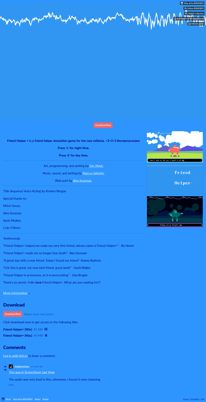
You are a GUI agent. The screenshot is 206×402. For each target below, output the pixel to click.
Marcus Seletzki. (93, 173)
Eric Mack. (96, 166)
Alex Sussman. (82, 180)
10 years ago (37, 366)
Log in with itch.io (15, 356)
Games (186, 399)
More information (16, 293)
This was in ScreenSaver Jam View (32, 372)
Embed (45, 399)
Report (37, 399)
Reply (11, 384)
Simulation (194, 399)
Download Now (103, 125)
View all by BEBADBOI (23, 399)
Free (202, 399)
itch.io (8, 399)
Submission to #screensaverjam (189, 18)
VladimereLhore (21, 366)
